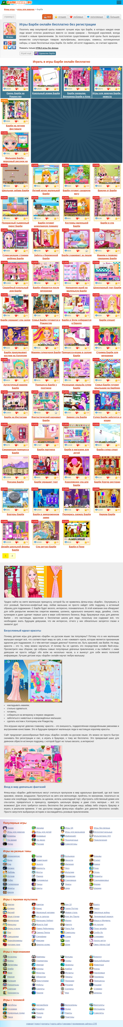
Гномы (66, 960)
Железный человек (43, 912)
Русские (38, 844)
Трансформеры (12, 940)
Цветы (37, 888)
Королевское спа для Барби (76, 471)
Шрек (65, 944)
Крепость (38, 868)
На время (10, 840)
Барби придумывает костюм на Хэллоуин (15, 341)
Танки (37, 1017)
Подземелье (40, 880)
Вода (7, 860)
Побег (8, 880)
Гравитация (39, 860)
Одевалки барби (44, 53)
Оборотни (39, 976)
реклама (67, 1024)
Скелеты (38, 988)
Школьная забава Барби (15, 178)
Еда (7, 864)
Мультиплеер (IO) (100, 836)
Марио (66, 920)
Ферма (94, 884)
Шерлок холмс (41, 944)
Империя (67, 864)
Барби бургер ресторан (107, 469)
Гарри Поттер (69, 908)
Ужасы (66, 884)
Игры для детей (41, 831)
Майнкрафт (68, 836)
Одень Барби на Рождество (15, 82)
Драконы (67, 964)
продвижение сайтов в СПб (84, 1024)
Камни (94, 864)
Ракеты (66, 1012)
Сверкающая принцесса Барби (15, 438)
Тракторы (67, 1017)
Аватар (8, 904)
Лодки (66, 1008)
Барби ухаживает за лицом (77, 243)
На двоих (38, 840)
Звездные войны (99, 912)
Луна (94, 868)
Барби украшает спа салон (15, 307)
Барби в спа (107, 210)
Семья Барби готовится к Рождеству (46, 309)
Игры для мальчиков (73, 831)
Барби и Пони (76, 534)
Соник (66, 936)
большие (114, 17)
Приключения (98, 840)
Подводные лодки (14, 1012)
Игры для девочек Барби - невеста (107, 82)
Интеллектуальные (100, 831)
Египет (94, 860)
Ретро (8, 844)
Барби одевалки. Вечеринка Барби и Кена (76, 82)
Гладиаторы (40, 960)
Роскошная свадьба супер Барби (76, 373)
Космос (8, 868)
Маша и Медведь (100, 920)
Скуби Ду (96, 932)
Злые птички (11, 916)
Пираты (66, 976)
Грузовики (10, 1008)
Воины (8, 960)
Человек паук (11, 944)
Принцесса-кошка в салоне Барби (77, 341)
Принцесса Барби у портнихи (46, 373)
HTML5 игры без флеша (47, 48)
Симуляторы (69, 844)
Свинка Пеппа (41, 932)
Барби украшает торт (46, 469)
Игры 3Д (67, 827)
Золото (37, 864)
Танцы (37, 884)
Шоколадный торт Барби (107, 275)
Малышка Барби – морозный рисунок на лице (15, 149)
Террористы (11, 992)
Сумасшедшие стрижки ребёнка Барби (15, 244)
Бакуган (38, 904)
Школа (8, 892)
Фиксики (38, 940)
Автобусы (10, 1004)
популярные (96, 17)
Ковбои (66, 968)
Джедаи (38, 964)
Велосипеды (69, 1004)
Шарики (95, 888)
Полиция (9, 980)
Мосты (37, 872)
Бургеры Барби (15, 502)
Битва (37, 856)
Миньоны (9, 924)
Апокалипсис (11, 856)
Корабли (38, 1008)
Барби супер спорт (107, 437)
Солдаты (67, 988)
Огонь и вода (11, 928)
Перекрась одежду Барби (76, 502)
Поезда (37, 1012)
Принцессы (97, 980)
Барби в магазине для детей (76, 438)
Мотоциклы (97, 1008)
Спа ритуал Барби (46, 534)
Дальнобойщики (99, 960)
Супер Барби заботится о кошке (107, 406)
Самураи (9, 988)
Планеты (95, 876)
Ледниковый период (101, 916)
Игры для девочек (14, 831)
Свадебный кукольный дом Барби (15, 276)
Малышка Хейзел (42, 920)
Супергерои (11, 884)
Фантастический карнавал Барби (46, 406)
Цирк (65, 888)
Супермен (96, 936)
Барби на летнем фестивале (15, 114)
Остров (8, 876)
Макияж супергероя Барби (46, 340)
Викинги (95, 956)
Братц (94, 904)
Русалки (67, 984)
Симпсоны (68, 932)
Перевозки (68, 876)
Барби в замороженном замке (46, 503)
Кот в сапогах (40, 916)
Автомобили (40, 1004)
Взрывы (95, 856)
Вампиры (38, 956)
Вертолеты (96, 1004)
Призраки (67, 980)
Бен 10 (66, 904)
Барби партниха (46, 437)
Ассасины (10, 956)
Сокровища (68, 880)
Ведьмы (67, 956)
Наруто (66, 924)
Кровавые (39, 836)
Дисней (8, 912)
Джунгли (67, 860)
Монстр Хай (40, 924)
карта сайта (56, 1024)
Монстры (38, 972)
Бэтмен (8, 908)
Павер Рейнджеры (43, 928)
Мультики (67, 872)
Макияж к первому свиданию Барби (107, 244)
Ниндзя (8, 976)
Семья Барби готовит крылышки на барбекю (107, 373)
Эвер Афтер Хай (99, 944)
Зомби (8, 968)
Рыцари (95, 984)
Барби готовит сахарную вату (76, 179)
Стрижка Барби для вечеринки (107, 341)
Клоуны (37, 968)
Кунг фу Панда (70, 916)
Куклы (94, 968)
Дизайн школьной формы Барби (15, 535)
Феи (65, 992)
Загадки (38, 827)
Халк (65, 940)
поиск (37, 1024)
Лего (65, 868)
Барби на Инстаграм (15, 404)
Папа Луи (67, 928)
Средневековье (99, 880)
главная (29, 1024)
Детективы (10, 964)
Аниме (8, 827)
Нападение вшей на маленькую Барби (76, 276)
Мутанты (67, 972)
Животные (96, 964)
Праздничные (69, 840)
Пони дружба (98, 928)
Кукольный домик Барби (46, 81)
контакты (45, 1024)
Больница (67, 856)
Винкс (37, 908)
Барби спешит (107, 307)
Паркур (37, 876)
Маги (7, 972)
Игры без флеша (99, 827)
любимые (78, 17)
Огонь (94, 872)
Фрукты (9, 888)
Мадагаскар (11, 920)
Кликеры (9, 836)
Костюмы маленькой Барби (76, 212)
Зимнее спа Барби (76, 404)
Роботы (37, 984)
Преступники (40, 980)
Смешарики (11, 936)
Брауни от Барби (107, 178)
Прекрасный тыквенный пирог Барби (15, 212)
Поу (7, 932)
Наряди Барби (107, 502)
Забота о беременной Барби (46, 244)
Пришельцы (11, 984)
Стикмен (95, 988)
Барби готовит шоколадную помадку (46, 212)
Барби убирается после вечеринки (46, 276)
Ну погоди (96, 924)
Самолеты (96, 1012)
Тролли (37, 992)
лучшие (62, 17)
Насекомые (97, 972)
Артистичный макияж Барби (15, 373)
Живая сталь (69, 912)
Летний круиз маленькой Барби (46, 179)
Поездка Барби (15, 469)
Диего (94, 908)
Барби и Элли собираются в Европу (76, 309)
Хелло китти (97, 940)
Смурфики (39, 936)
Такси (8, 1017)
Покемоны (96, 976)
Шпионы (95, 992)
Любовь (9, 872)
